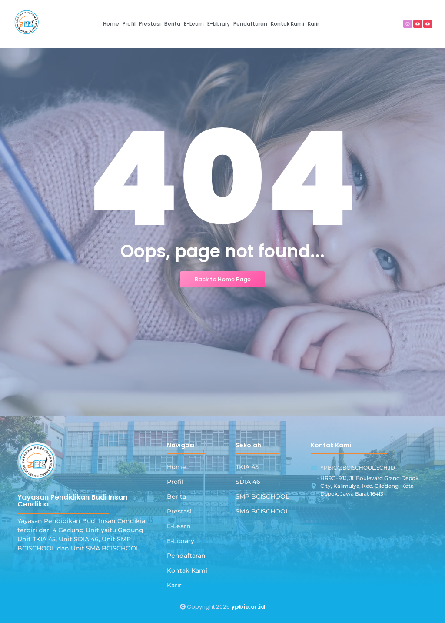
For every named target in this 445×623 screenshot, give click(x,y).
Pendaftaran (186, 556)
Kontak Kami (187, 570)
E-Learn (179, 526)
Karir (174, 585)
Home (176, 467)
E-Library (180, 541)
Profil (175, 482)
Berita (176, 496)
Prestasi (179, 511)
